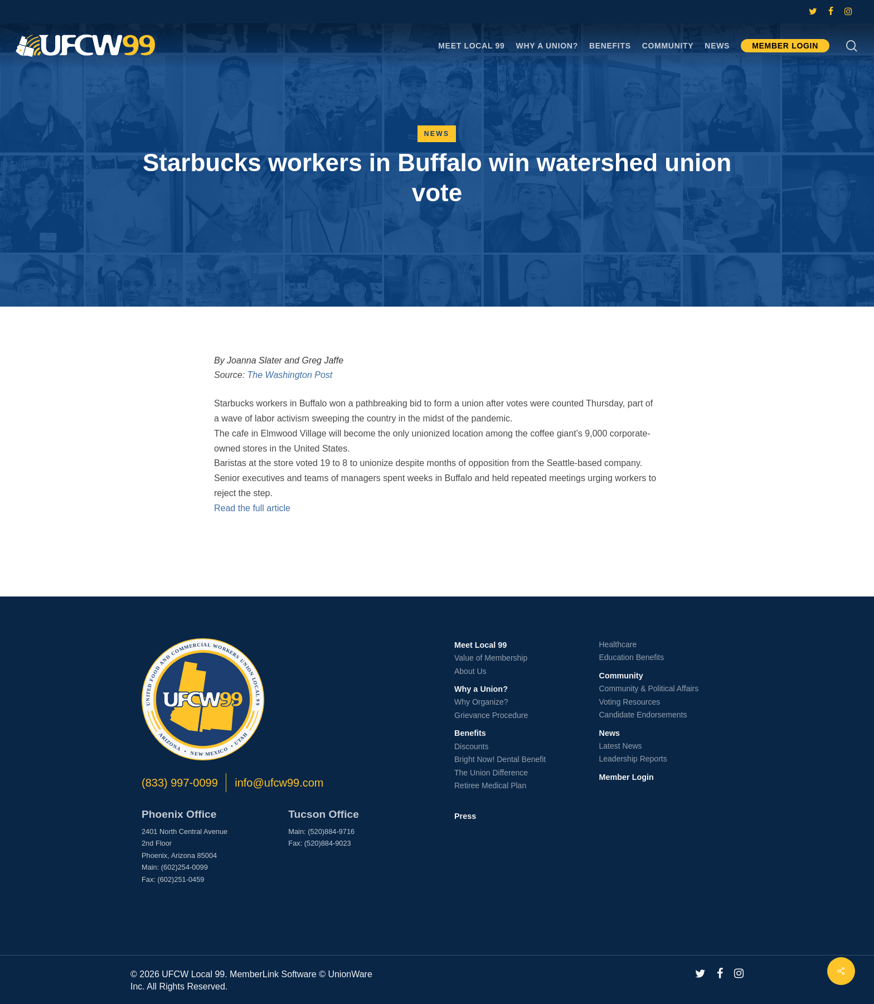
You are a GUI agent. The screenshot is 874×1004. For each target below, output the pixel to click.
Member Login (626, 777)
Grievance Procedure (491, 715)
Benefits (470, 733)
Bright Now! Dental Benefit (500, 759)
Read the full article (252, 508)
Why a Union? (481, 689)
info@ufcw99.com (279, 783)
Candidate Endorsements (643, 714)
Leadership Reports (633, 758)
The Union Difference (491, 772)
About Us (470, 671)
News (437, 134)
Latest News (620, 745)
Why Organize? (481, 701)
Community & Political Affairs (649, 688)
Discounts (471, 746)
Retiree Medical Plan (490, 785)
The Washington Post (290, 375)
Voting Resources (630, 701)
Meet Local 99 (480, 645)
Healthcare (618, 644)
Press (465, 816)
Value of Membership (490, 657)
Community (621, 675)
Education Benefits (631, 657)
